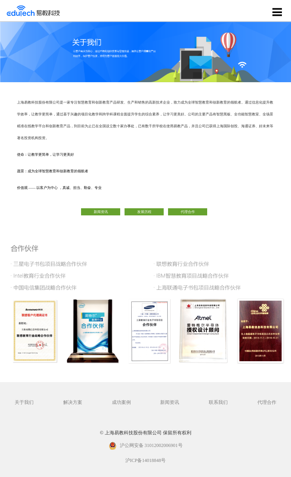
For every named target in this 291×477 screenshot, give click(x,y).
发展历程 (144, 212)
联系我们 (218, 402)
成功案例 (121, 402)
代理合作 (188, 212)
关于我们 (24, 402)
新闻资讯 (101, 212)
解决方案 (72, 402)
